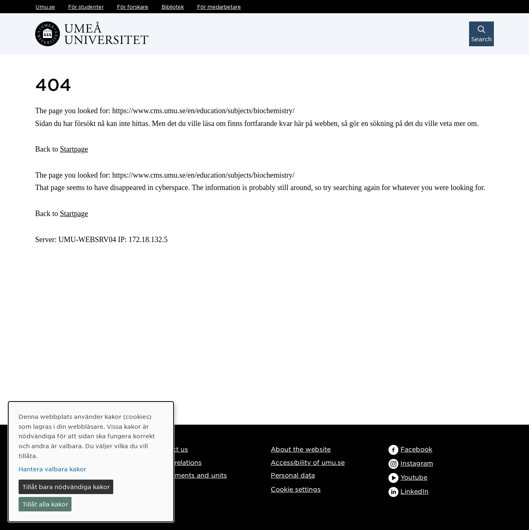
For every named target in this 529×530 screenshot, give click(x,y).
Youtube (413, 477)
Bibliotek (173, 6)
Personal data (293, 475)
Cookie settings (296, 489)
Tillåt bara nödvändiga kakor (66, 486)
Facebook (416, 449)
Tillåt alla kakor (45, 504)
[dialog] (91, 462)
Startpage (74, 149)
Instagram (416, 463)
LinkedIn (414, 491)
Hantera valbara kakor (52, 469)
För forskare (132, 6)
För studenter (86, 6)
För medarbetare (219, 6)
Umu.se (45, 6)
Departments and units (190, 475)
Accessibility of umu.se (308, 462)
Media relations (177, 462)
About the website (301, 449)
